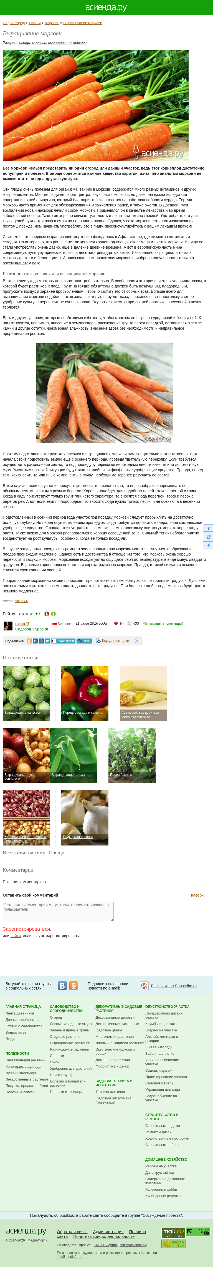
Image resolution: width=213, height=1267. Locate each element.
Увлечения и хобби (161, 1189)
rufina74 (21, 601)
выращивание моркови (67, 43)
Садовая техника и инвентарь (114, 1083)
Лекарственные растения (27, 1079)
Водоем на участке (161, 1030)
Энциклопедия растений (26, 1060)
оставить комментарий (166, 624)
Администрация (108, 1231)
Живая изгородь (158, 1047)
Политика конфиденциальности (104, 1236)
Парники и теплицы (66, 1092)
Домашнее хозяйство (166, 1160)
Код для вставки (115, 640)
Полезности (17, 1054)
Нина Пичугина (106, 1245)
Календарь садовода (23, 1066)
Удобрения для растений (71, 1068)
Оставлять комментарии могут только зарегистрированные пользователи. (58, 911)
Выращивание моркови (82, 23)
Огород (56, 1017)
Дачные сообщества (23, 1020)
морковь (39, 43)
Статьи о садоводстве (24, 1026)
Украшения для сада (162, 1089)
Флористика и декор (112, 1066)
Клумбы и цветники (161, 1024)
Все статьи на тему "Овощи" (35, 852)
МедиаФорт (37, 1240)
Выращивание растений (70, 1043)
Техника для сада (110, 1092)
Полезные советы (20, 1092)
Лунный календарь (21, 1073)
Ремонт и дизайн (159, 1132)
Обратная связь (72, 1231)
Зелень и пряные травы (70, 1030)
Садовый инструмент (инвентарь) (113, 1100)
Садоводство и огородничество (66, 1009)
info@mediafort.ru (70, 1257)
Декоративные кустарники (117, 1024)
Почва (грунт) (61, 1075)
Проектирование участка (166, 1077)
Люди (10, 1039)
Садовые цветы (109, 1030)
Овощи (34, 23)
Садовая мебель (159, 1083)
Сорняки (57, 1056)
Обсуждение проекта (162, 1215)
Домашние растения (113, 1060)
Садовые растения (66, 1036)
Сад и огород (14, 23)
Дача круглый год (159, 1172)
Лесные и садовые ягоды (71, 1024)
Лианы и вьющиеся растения (120, 1043)
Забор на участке (159, 1053)
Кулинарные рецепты (163, 1196)
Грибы (55, 1062)
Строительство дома (162, 1126)
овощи (24, 43)
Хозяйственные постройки (167, 1138)
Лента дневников (20, 1013)
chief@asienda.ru (133, 1245)
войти (16, 935)
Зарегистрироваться (26, 929)
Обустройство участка (167, 1007)
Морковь (52, 23)
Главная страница (23, 1007)
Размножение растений (69, 1049)
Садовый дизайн (159, 1070)
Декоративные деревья (115, 1017)
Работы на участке (161, 1166)
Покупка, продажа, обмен (27, 1086)
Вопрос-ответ (17, 1032)
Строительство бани (162, 1145)
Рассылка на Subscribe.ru (174, 986)
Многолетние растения (115, 1036)
